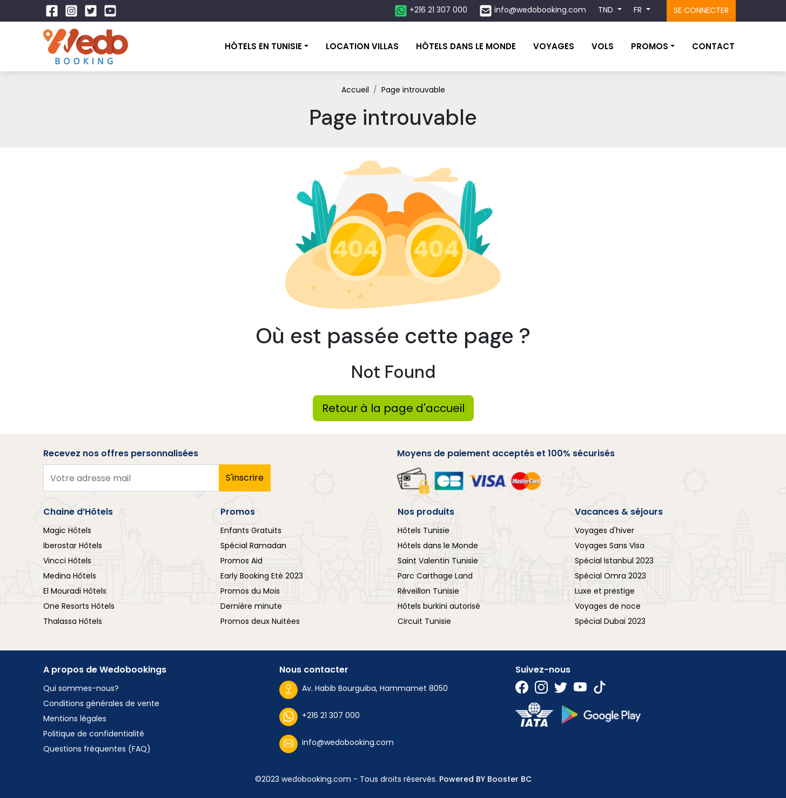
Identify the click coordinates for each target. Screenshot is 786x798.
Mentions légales (74, 718)
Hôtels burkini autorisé (439, 606)
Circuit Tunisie (424, 621)
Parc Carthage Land (435, 575)
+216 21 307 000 (319, 717)
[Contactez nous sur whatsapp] (430, 11)
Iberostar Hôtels (72, 545)
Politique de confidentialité (93, 733)
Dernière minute (251, 606)
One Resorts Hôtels (79, 606)
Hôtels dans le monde (466, 46)
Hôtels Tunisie (423, 530)
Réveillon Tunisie (428, 591)
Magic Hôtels (67, 530)
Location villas (362, 46)
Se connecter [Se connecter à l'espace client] (701, 10)
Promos (649, 46)
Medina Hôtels (69, 575)
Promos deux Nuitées (260, 621)
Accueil (355, 89)
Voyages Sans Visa (609, 545)
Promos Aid (241, 560)
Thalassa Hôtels (72, 621)
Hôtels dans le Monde (438, 545)
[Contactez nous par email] (532, 11)
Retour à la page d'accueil (393, 408)
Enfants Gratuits (250, 530)
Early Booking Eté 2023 (261, 575)
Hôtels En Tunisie (263, 46)
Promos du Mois (250, 591)
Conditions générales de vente (101, 703)
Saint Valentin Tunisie (438, 560)
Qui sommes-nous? (81, 688)
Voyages (553, 46)
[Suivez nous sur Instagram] (72, 11)
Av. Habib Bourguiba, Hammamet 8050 (363, 690)
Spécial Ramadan (253, 545)
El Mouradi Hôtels (74, 591)
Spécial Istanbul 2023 (614, 560)
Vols (603, 46)
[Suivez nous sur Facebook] (53, 11)
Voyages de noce (608, 606)
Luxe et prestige (605, 591)
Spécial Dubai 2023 (610, 621)
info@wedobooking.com (336, 744)
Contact (713, 46)
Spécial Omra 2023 (610, 575)
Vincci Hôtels (67, 560)
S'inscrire (245, 477)
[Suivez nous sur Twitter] (92, 11)
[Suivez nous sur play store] (601, 714)
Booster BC (509, 779)
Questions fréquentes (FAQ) (97, 748)
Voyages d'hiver (604, 530)
